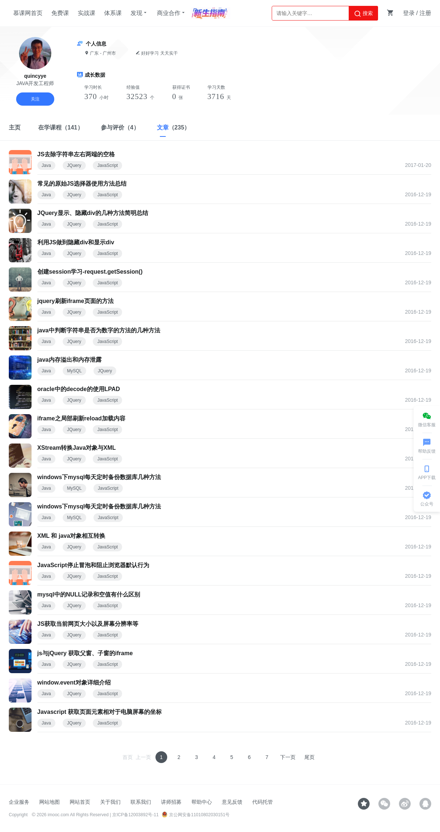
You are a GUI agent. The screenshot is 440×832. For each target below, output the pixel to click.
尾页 (309, 757)
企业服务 (19, 802)
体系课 (113, 13)
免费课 (60, 13)
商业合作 (171, 13)
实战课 (86, 13)
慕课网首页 (28, 13)
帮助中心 (201, 802)
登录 (409, 13)
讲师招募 (171, 802)
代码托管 (262, 802)
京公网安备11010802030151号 (196, 814)
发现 (139, 13)
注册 (425, 13)
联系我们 (141, 802)
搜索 (363, 13)
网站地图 (49, 802)
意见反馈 (232, 802)
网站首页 (80, 802)
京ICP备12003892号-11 (135, 814)
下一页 (288, 757)
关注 (35, 99)
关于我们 (110, 802)
